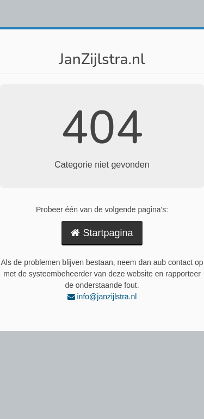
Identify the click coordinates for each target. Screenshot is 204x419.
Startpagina (102, 232)
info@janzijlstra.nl (102, 296)
